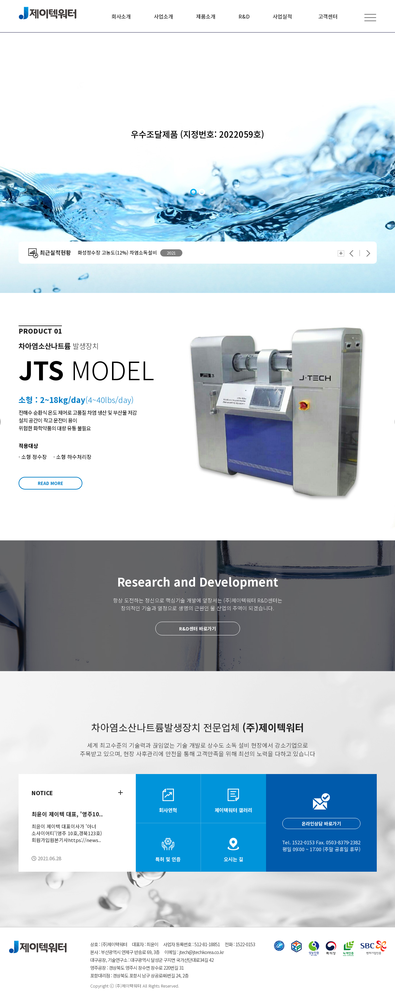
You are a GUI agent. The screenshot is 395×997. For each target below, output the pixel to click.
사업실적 (282, 16)
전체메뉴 (370, 17)
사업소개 (163, 16)
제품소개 (206, 16)
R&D (244, 16)
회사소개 (121, 16)
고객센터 (328, 16)
